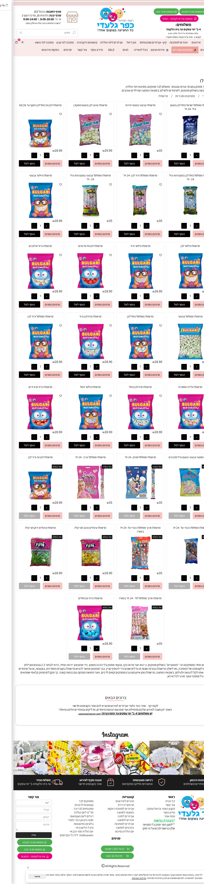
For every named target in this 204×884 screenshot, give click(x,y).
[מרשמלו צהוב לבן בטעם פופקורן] (77, 147)
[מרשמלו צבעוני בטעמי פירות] (127, 147)
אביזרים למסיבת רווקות (107, 808)
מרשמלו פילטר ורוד (127, 246)
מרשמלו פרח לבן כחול (127, 387)
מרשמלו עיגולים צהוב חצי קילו (77, 527)
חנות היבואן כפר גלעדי (67, 820)
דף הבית (197, 42)
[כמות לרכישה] (177, 155)
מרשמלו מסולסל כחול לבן (127, 316)
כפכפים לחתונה (112, 827)
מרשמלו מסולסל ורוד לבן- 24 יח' (127, 175)
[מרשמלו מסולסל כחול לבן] (127, 358)
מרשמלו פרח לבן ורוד (77, 316)
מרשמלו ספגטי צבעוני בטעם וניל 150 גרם (177, 457)
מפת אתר (156, 816)
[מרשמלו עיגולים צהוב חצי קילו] (77, 569)
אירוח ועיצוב (146, 49)
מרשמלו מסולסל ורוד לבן (27, 316)
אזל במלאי (193, 466)
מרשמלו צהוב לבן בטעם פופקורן (77, 105)
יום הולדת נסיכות (111, 831)
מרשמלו (194, 80)
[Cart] (3, 42)
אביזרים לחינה (112, 816)
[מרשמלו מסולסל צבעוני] (177, 358)
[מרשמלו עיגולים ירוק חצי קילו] (27, 569)
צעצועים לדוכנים (70, 805)
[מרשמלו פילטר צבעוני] (27, 217)
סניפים (53, 49)
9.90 (196, 502)
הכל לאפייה (127, 49)
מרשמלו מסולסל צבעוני (177, 316)
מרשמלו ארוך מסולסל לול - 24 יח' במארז (127, 598)
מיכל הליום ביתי (71, 827)
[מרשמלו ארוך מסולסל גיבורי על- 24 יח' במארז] (127, 569)
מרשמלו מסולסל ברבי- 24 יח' (77, 457)
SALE (98, 50)
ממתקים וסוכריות (171, 49)
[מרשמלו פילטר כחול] (77, 428)
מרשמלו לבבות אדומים (77, 246)
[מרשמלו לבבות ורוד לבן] (27, 499)
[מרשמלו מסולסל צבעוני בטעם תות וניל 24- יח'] (77, 217)
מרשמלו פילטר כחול (77, 387)
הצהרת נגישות (150, 820)
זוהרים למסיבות (165, 42)
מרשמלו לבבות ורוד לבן (27, 457)
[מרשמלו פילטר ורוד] (127, 288)
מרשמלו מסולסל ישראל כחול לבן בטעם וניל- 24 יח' (177, 107)
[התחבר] (9, 42)
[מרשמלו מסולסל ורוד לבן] (27, 358)
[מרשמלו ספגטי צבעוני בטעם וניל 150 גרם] (177, 499)
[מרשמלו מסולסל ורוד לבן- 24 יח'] (127, 217)
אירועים (182, 42)
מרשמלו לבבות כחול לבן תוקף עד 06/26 (27, 105)
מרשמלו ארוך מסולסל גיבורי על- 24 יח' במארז (127, 529)
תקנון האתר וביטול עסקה (147, 808)
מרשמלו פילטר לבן (177, 246)
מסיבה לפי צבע (51, 42)
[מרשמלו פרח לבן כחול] (127, 428)
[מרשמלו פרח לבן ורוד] (77, 358)
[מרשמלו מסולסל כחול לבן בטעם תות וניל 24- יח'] (177, 217)
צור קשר (68, 50)
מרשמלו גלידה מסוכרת (177, 387)
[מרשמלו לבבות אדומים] (77, 288)
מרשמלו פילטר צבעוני (27, 175)
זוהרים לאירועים (111, 801)
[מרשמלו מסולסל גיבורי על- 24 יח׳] (177, 569)
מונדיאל (118, 42)
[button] (166, 163)
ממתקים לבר (72, 801)
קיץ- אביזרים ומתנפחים (139, 42)
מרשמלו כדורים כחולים (77, 598)
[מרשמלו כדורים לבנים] (27, 288)
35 (197, 150)
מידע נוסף (83, 49)
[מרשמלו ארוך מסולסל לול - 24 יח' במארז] (127, 640)
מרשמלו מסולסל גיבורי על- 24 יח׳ (177, 527)
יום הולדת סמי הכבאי (68, 831)
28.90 (45, 150)
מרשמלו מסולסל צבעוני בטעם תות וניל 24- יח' (77, 177)
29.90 (95, 150)
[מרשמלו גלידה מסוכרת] (177, 428)
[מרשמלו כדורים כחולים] (77, 640)
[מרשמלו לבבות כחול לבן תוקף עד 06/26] (27, 147)
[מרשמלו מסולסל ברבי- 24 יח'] (77, 499)
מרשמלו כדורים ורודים (27, 387)
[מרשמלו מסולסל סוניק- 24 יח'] (127, 499)
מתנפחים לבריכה (70, 808)
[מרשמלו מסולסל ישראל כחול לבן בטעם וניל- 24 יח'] (177, 147)
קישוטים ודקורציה (73, 42)
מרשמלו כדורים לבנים (27, 246)
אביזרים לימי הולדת (98, 42)
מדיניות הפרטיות (125, 878)
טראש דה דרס (113, 805)
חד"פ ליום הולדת (70, 812)
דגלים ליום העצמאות (68, 816)
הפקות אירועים (37, 49)
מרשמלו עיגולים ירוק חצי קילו (27, 527)
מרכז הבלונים (195, 49)
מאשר (24, 876)
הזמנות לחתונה (112, 812)
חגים (110, 49)
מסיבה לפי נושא (31, 42)
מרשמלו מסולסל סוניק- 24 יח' (127, 457)
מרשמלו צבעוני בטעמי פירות (127, 105)
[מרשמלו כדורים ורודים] (27, 428)
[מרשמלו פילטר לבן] (177, 288)
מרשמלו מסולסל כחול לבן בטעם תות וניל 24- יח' (177, 177)
